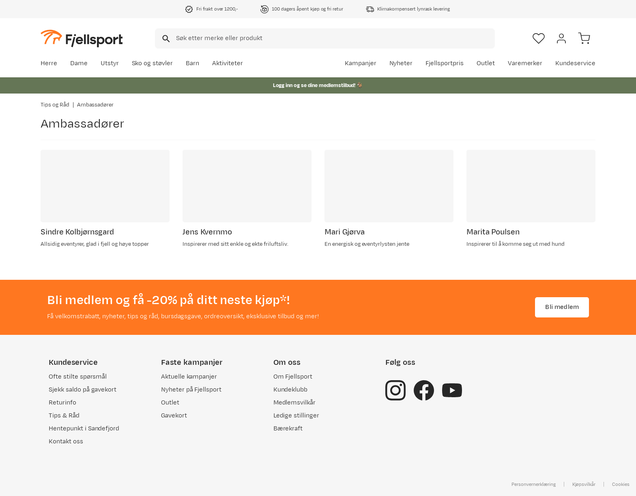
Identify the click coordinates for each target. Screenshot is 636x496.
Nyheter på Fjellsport (191, 389)
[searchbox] (334, 38)
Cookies (621, 484)
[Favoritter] (538, 38)
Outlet (486, 63)
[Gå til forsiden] (81, 38)
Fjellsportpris (444, 63)
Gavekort (174, 415)
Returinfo (62, 402)
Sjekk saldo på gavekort (82, 389)
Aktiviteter (227, 63)
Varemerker (525, 63)
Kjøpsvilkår (584, 484)
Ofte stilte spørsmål (78, 377)
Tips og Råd (55, 105)
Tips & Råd (64, 415)
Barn (192, 63)
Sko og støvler (152, 63)
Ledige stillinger (296, 415)
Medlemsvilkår (294, 402)
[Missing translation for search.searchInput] (165, 39)
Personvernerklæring (533, 484)
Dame (79, 63)
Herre (49, 63)
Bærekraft (288, 428)
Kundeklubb (290, 389)
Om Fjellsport (293, 377)
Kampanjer (360, 63)
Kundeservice (575, 63)
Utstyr (110, 63)
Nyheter (401, 63)
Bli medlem (562, 307)
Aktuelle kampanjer (189, 377)
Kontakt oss (66, 441)
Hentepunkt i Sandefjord (84, 428)
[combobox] (325, 38)
